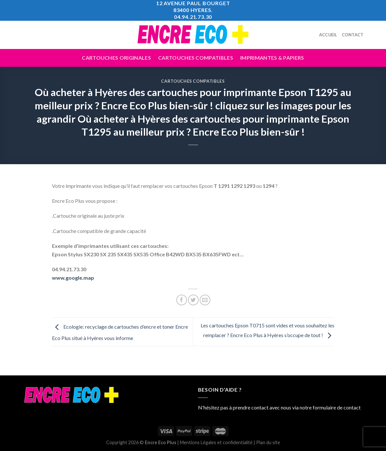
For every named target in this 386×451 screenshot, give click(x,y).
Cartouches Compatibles (193, 81)
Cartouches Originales (116, 58)
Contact (353, 34)
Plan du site (268, 442)
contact (352, 407)
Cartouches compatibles (195, 58)
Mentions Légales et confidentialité (216, 442)
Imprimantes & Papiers (272, 58)
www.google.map (73, 277)
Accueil (328, 34)
